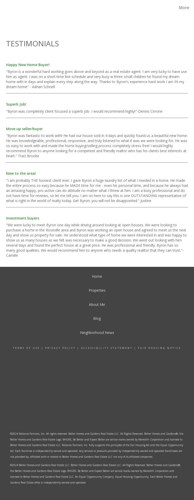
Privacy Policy (60, 348)
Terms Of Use (26, 348)
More (184, 7)
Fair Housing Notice (159, 348)
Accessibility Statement (107, 348)
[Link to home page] (10, 7)
